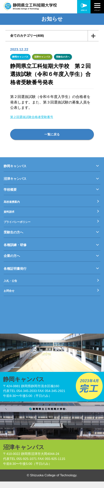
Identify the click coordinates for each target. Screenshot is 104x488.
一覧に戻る (52, 135)
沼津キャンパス (42, 56)
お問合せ (10, 297)
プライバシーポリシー (20, 226)
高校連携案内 (13, 204)
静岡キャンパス (20, 56)
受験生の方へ (63, 56)
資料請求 (10, 215)
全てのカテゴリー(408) (31, 36)
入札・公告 (12, 286)
